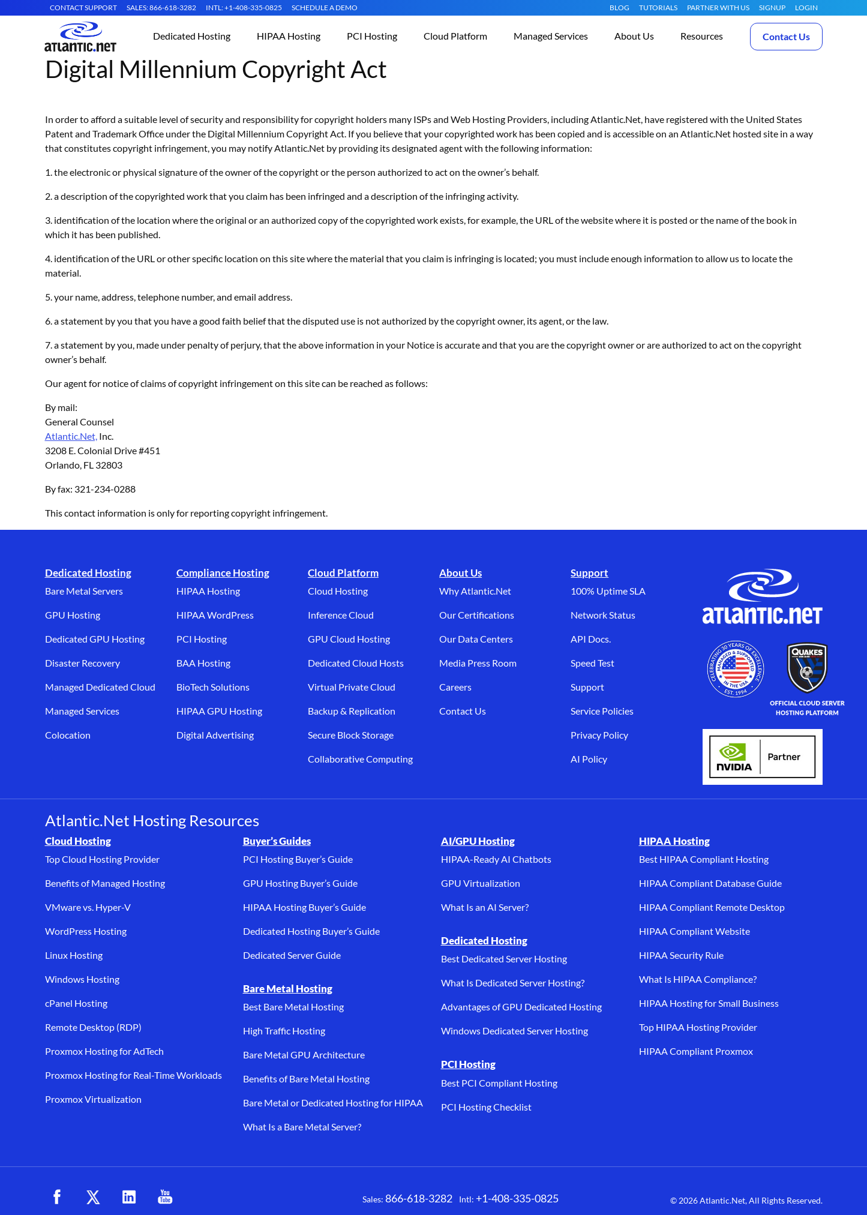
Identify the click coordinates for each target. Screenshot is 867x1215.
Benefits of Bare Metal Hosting (306, 1078)
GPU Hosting (72, 614)
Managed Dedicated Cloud (100, 686)
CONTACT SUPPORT (83, 7)
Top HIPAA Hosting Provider (698, 1027)
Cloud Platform (343, 572)
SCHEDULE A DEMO (325, 7)
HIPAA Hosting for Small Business (709, 1003)
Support (589, 572)
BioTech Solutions (213, 686)
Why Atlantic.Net (475, 590)
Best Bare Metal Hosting (293, 1006)
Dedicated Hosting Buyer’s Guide (311, 931)
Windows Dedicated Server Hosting (514, 1030)
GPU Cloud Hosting (349, 638)
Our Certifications (476, 614)
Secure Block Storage (351, 734)
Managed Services (82, 710)
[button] (192, 37)
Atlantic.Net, (71, 436)
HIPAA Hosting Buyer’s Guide (304, 907)
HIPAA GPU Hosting (219, 710)
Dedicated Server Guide (292, 955)
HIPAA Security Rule (681, 955)
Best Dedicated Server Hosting (504, 958)
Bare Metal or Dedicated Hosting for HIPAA (333, 1102)
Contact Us (786, 36)
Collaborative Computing (360, 758)
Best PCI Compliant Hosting (499, 1082)
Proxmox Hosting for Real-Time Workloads (133, 1075)
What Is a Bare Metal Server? (302, 1126)
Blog (619, 7)
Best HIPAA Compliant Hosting (704, 859)
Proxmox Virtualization (93, 1099)
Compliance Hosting (222, 572)
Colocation (68, 734)
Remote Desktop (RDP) (93, 1027)
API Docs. (591, 638)
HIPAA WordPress (215, 614)
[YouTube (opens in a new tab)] (165, 1197)
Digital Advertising (215, 734)
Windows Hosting (82, 979)
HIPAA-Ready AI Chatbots (496, 859)
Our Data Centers (476, 638)
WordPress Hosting (86, 931)
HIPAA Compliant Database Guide (710, 883)
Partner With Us (718, 7)
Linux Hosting (74, 955)
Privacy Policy (599, 734)
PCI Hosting (201, 638)
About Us (460, 572)
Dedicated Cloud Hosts (356, 662)
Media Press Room (478, 662)
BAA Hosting (203, 662)
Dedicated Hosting (88, 572)
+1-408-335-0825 (517, 1198)
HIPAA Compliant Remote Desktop (712, 907)
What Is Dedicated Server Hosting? (512, 982)
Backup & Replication (351, 710)
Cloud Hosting (338, 590)
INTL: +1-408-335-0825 (244, 7)
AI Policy (589, 758)
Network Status (603, 614)
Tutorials (658, 7)
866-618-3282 (418, 1198)
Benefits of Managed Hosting (105, 883)
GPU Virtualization (480, 883)
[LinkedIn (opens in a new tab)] (129, 1197)
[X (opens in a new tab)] (93, 1197)
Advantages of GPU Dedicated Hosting (521, 1006)
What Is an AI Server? (485, 907)
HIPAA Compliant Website (694, 931)
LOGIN (806, 7)
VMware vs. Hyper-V (88, 907)
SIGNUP (772, 7)
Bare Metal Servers (84, 590)
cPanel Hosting (76, 1003)
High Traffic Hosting (284, 1030)
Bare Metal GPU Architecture (304, 1054)
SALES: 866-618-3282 (161, 7)
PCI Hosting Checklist (486, 1106)
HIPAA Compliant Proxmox (696, 1051)
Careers (455, 686)
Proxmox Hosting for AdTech (104, 1051)
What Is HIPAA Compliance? (698, 979)
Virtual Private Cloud (351, 686)
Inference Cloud (341, 614)
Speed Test (592, 662)
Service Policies (602, 710)
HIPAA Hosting (208, 590)
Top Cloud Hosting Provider (102, 859)
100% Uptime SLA (608, 590)
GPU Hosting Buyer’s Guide (300, 883)
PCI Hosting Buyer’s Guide (298, 859)
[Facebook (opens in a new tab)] (57, 1197)
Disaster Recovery (82, 662)
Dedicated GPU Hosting (95, 638)
